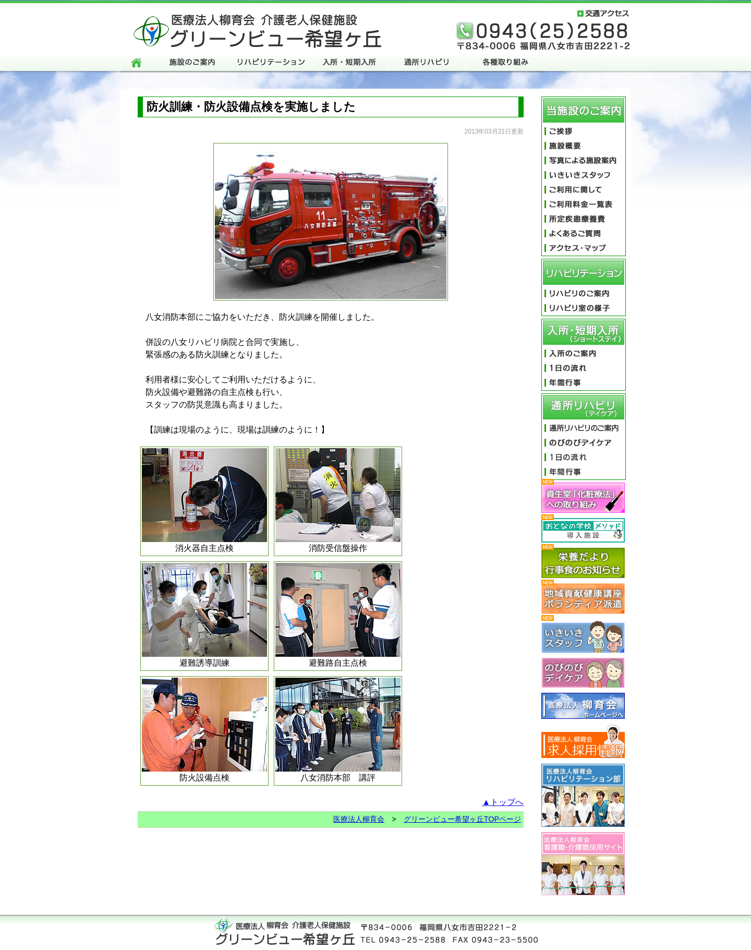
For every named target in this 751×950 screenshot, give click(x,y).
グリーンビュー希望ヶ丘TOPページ (462, 819)
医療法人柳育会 (358, 819)
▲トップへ (503, 802)
